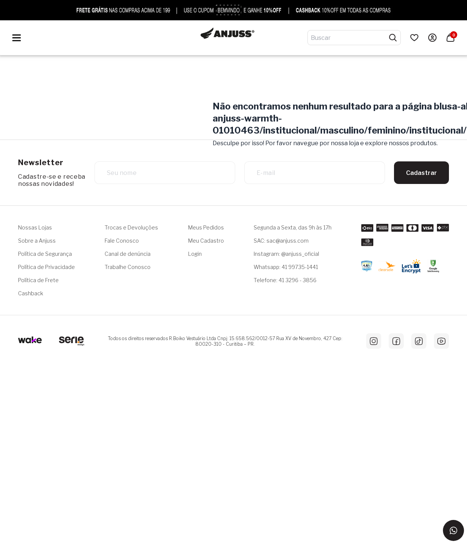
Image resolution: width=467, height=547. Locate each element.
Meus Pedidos (206, 227)
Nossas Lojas (35, 227)
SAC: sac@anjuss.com (281, 240)
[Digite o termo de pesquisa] (349, 37)
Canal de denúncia (128, 254)
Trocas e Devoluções (131, 227)
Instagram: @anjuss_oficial (286, 254)
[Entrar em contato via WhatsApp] (453, 530)
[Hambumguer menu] (16, 37)
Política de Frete (38, 280)
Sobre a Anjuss (37, 240)
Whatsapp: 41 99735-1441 (286, 267)
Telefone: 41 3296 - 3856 (285, 280)
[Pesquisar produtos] (392, 37)
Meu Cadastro (206, 240)
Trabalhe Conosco (128, 267)
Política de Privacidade (46, 267)
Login (195, 254)
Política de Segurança (45, 254)
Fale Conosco (122, 240)
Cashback (30, 293)
